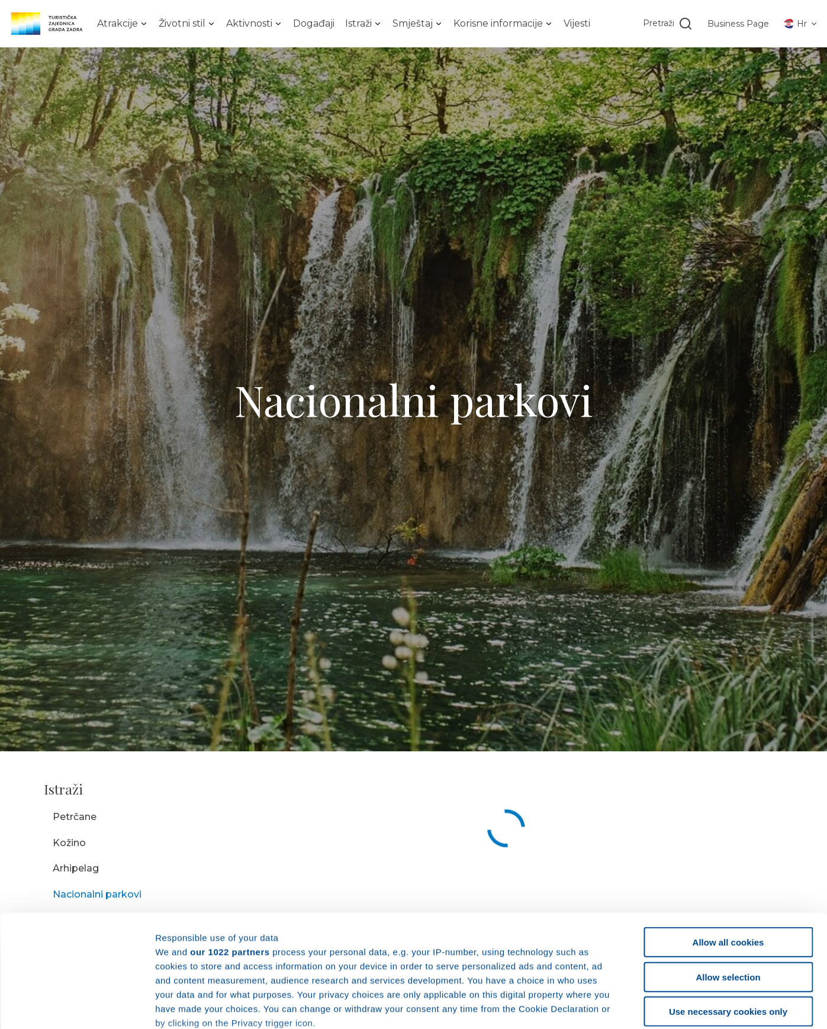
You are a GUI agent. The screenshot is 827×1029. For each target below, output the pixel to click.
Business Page (738, 23)
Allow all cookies (728, 848)
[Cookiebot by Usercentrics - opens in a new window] (76, 1008)
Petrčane (74, 816)
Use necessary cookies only (728, 917)
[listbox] (122, 23)
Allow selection (728, 882)
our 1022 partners (229, 857)
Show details (621, 1007)
